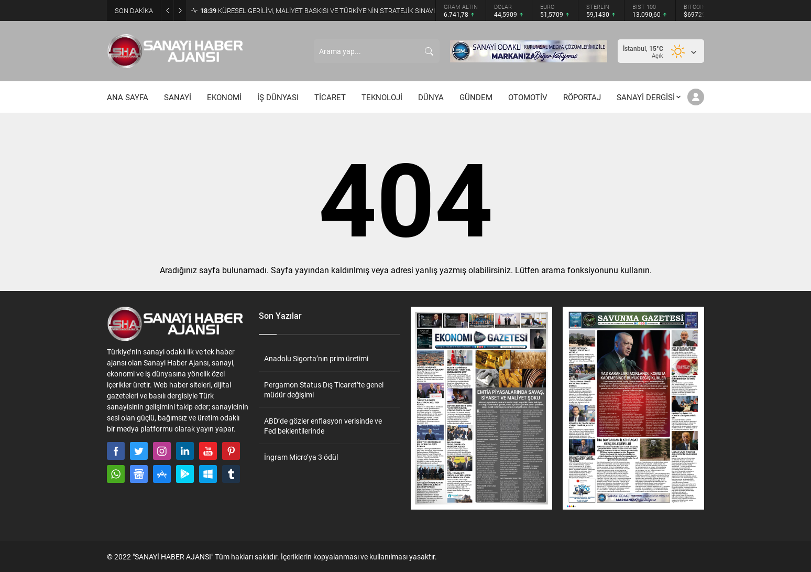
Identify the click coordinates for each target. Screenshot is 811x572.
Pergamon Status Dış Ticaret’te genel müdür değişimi (323, 390)
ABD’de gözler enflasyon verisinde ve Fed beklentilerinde (323, 426)
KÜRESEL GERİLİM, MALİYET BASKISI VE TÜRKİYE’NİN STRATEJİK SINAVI (317, 10)
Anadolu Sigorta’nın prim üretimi (316, 358)
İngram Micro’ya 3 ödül (301, 457)
